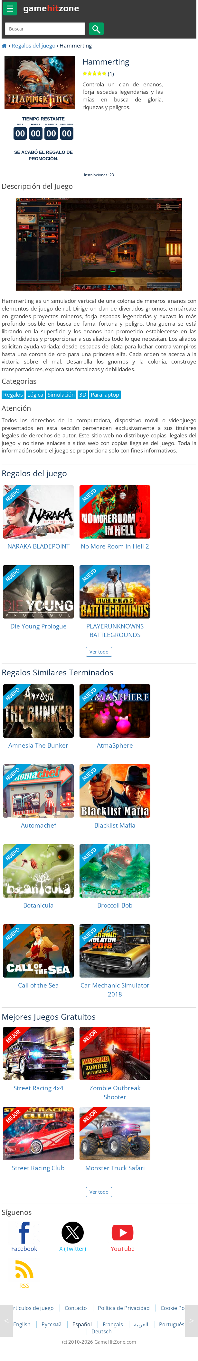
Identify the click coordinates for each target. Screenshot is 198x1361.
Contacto (76, 1308)
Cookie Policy (177, 1308)
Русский (52, 1324)
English (22, 1324)
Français (113, 1324)
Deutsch (101, 1331)
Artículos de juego (32, 1308)
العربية (141, 1324)
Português (171, 1324)
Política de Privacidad (124, 1308)
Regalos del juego (33, 45)
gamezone (51, 8)
